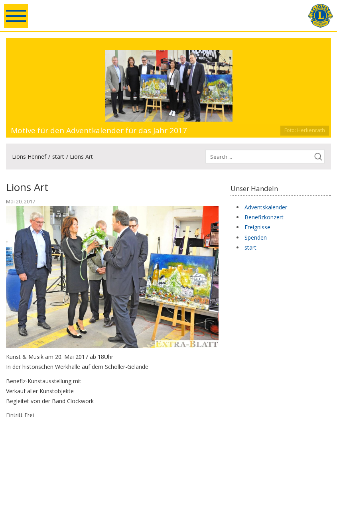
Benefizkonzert (264, 217)
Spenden (255, 237)
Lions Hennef (29, 156)
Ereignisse (257, 227)
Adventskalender (265, 207)
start (58, 156)
